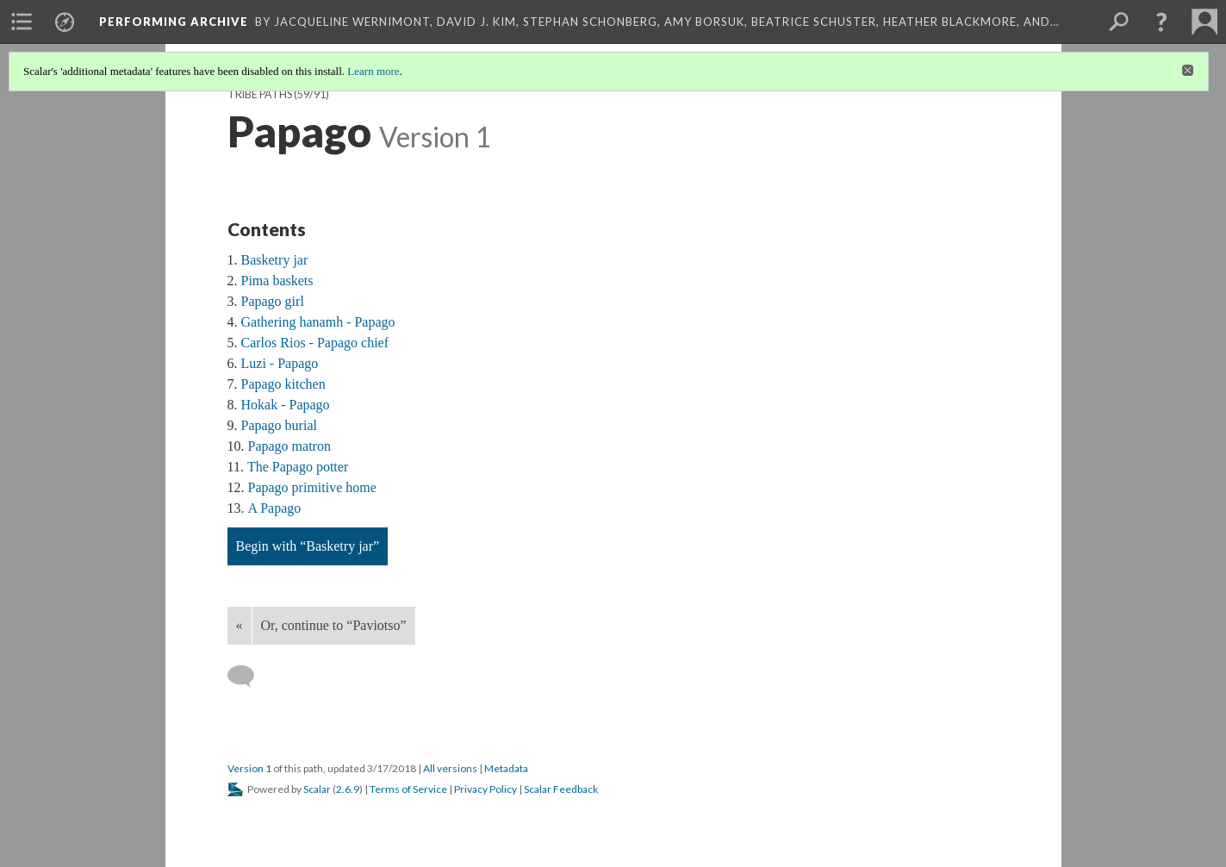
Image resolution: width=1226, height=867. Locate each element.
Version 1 (249, 768)
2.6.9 (347, 789)
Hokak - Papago (285, 404)
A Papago (275, 508)
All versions (450, 768)
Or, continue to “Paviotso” (334, 625)
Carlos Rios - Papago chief (315, 342)
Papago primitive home (312, 487)
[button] (1161, 21)
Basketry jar (274, 260)
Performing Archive (173, 21)
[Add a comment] (248, 676)
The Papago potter (297, 466)
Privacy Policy (485, 789)
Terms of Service (408, 789)
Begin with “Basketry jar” (308, 546)
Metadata (506, 768)
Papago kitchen (283, 384)
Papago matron (289, 446)
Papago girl (272, 301)
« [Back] (239, 625)
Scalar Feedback (561, 789)
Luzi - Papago (280, 363)
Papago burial (279, 425)
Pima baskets (277, 280)
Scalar (317, 789)
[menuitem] (21, 21)
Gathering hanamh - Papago (318, 322)
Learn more (373, 71)
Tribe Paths (259, 94)
